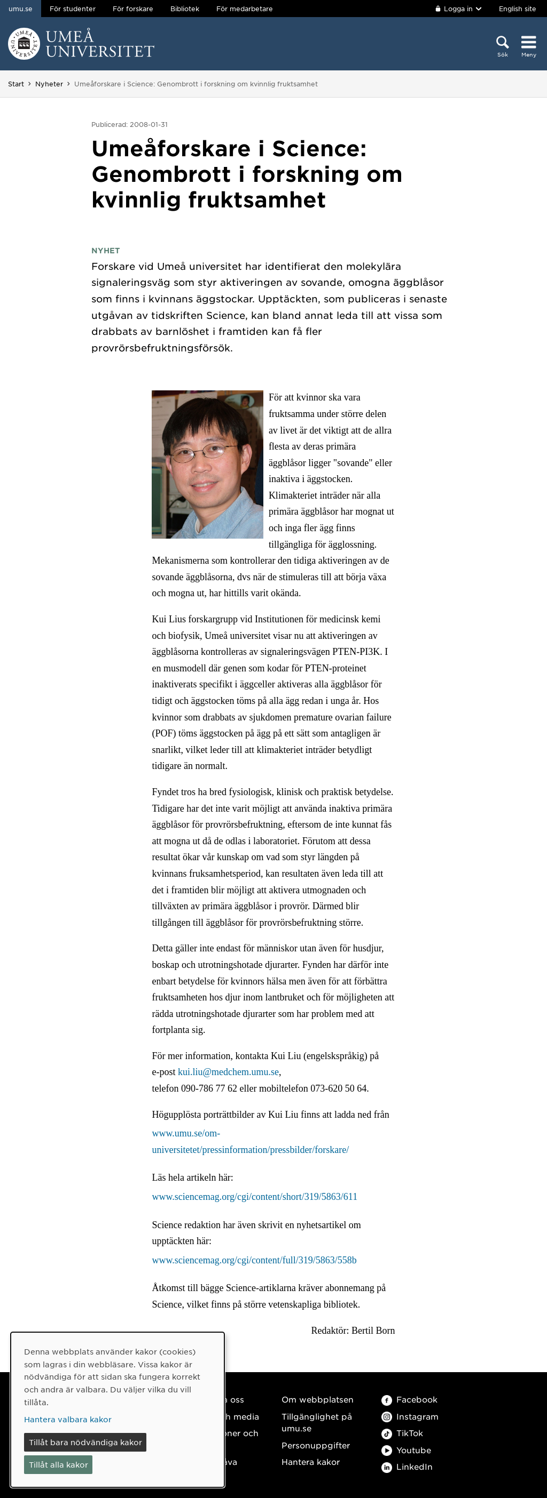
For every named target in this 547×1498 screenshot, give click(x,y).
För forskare (133, 8)
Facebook (409, 1399)
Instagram (410, 1416)
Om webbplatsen (318, 1399)
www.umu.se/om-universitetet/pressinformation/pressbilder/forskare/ (250, 1141)
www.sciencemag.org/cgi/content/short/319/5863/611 (254, 1196)
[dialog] (117, 1409)
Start (16, 83)
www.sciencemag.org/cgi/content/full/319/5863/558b (254, 1260)
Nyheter (49, 83)
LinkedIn (407, 1466)
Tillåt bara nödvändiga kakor (85, 1442)
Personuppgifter (316, 1445)
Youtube (406, 1450)
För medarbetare (244, 8)
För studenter (73, 8)
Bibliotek (184, 8)
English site (517, 8)
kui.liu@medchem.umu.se (228, 1072)
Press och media (224, 1416)
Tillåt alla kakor (58, 1464)
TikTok (402, 1433)
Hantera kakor (311, 1461)
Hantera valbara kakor (68, 1419)
